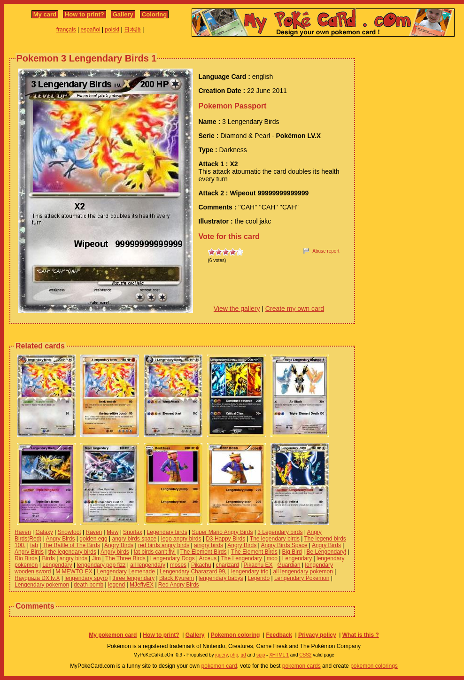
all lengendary (147, 565)
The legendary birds (275, 538)
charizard (227, 565)
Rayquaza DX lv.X (37, 578)
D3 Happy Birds (225, 538)
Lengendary (297, 558)
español (91, 29)
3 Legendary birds (279, 532)
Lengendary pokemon (42, 584)
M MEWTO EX (73, 571)
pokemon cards (301, 666)
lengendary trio (249, 571)
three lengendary (133, 578)
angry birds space (134, 538)
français (66, 29)
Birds (48, 558)
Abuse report (325, 251)
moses (178, 565)
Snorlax (132, 532)
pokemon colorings (374, 666)
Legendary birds (167, 532)
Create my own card (294, 308)
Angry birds (115, 552)
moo (272, 558)
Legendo (258, 578)
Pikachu (201, 565)
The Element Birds (203, 552)
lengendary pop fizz (101, 565)
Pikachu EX (258, 565)
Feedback (279, 635)
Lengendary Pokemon (301, 578)
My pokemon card (113, 635)
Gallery (123, 14)
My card (44, 14)
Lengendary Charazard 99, (193, 571)
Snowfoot (69, 532)
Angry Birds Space (284, 545)
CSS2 (305, 654)
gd (243, 654)
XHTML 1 (279, 654)
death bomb (88, 584)
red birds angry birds (163, 545)
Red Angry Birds (178, 584)
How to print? (84, 14)
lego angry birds (181, 538)
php (234, 654)
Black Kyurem (176, 578)
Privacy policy (317, 635)
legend (116, 584)
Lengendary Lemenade (126, 571)
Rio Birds (26, 558)
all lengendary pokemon (303, 571)
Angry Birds (60, 538)
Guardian (288, 565)
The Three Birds (125, 558)
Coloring (154, 14)
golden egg (93, 538)
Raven (23, 532)
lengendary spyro (86, 578)
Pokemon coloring (235, 635)
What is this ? (360, 635)
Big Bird (292, 552)
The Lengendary (241, 558)
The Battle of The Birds (71, 545)
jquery (221, 654)
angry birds (73, 558)
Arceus (208, 558)
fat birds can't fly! (155, 552)
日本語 (132, 29)
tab (34, 545)
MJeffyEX (142, 584)
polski (112, 29)
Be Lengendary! (326, 552)
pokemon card (219, 666)
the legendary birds (72, 552)
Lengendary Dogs (172, 558)
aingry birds (208, 545)
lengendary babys (221, 578)
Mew (112, 532)
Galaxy (44, 532)
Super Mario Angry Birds (222, 532)
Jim (96, 558)
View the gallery (237, 308)
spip (260, 654)
